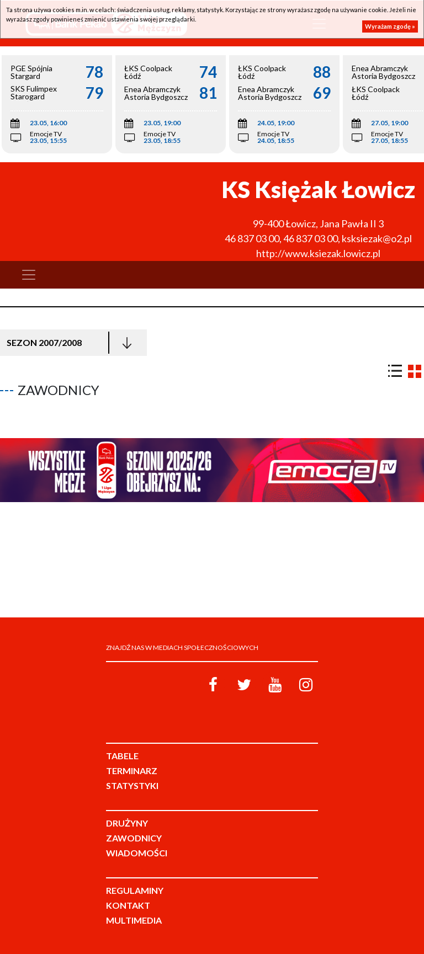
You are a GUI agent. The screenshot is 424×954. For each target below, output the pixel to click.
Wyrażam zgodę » (390, 26)
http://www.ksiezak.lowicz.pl (318, 253)
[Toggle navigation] (28, 275)
